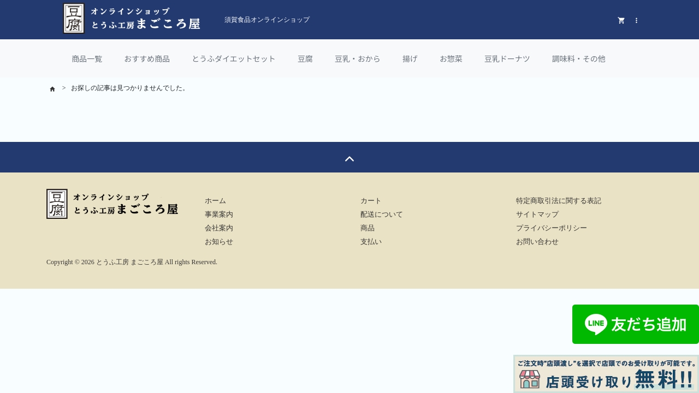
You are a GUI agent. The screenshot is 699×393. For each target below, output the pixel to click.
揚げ (410, 58)
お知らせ (219, 242)
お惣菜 (451, 58)
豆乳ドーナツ (507, 58)
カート (371, 201)
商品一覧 (87, 58)
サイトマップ (537, 214)
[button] (636, 19)
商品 (367, 228)
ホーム (215, 201)
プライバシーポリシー (551, 228)
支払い (371, 242)
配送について (381, 214)
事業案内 (219, 214)
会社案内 (219, 228)
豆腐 (305, 58)
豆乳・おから (358, 58)
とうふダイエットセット (234, 58)
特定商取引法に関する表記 (558, 201)
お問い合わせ (537, 242)
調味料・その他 (579, 58)
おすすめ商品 (147, 58)
